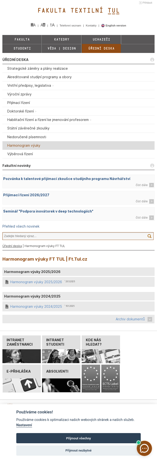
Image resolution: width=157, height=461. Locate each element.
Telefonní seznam (71, 25)
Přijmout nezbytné (78, 450)
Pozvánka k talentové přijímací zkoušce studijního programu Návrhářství (66, 179)
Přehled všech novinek (20, 226)
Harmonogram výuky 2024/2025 (36, 306)
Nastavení (24, 425)
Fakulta (22, 39)
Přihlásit (147, 2)
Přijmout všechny (78, 438)
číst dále (142, 185)
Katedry (61, 39)
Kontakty (91, 25)
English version (113, 25)
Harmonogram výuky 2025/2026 (36, 282)
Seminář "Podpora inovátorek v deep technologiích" (48, 211)
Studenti (22, 48)
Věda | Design (61, 48)
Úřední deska (101, 48)
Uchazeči (101, 39)
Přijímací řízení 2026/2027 (26, 195)
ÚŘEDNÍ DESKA (15, 60)
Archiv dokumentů (130, 319)
